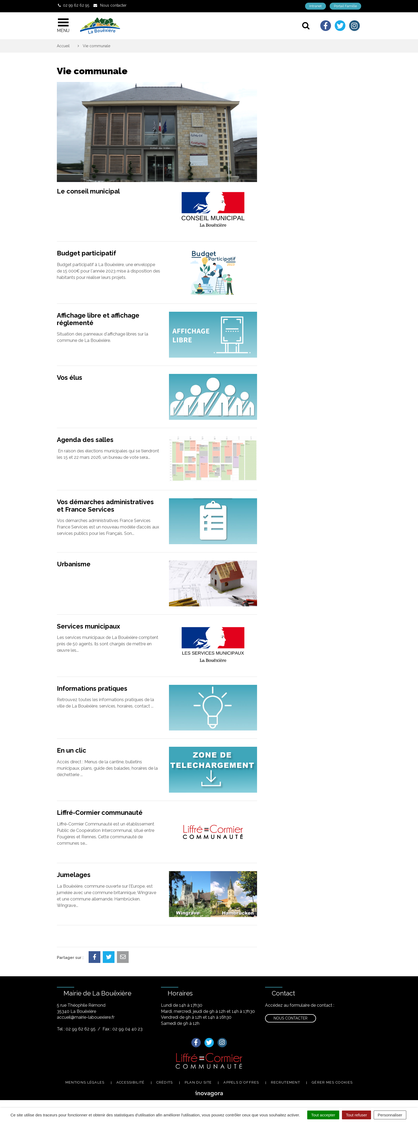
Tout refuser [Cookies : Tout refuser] (356, 1115)
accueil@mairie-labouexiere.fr (86, 1017)
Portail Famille (345, 6)
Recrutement (285, 1082)
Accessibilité (130, 1082)
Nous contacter (290, 1018)
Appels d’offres (241, 1082)
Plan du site (198, 1082)
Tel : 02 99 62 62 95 (76, 1029)
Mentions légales (85, 1082)
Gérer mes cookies (332, 1082)
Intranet (315, 6)
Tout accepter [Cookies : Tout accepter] (323, 1115)
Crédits (164, 1082)
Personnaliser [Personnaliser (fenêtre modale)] (390, 1115)
